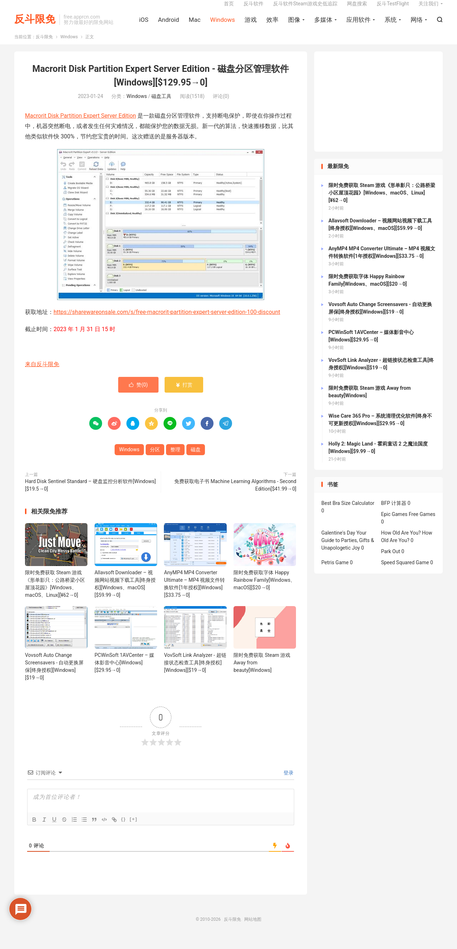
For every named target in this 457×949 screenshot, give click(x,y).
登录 (287, 782)
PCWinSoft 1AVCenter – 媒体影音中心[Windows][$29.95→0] (124, 672)
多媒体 (323, 25)
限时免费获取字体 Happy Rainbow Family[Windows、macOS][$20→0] (264, 589)
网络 (417, 25)
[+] (133, 828)
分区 (155, 459)
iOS (144, 25)
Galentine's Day (338, 542)
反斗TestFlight (393, 9)
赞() (138, 394)
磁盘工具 (161, 106)
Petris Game (334, 572)
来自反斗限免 (42, 373)
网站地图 (252, 928)
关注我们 (428, 9)
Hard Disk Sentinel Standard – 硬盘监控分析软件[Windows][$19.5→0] (90, 494)
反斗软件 (253, 9)
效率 (272, 25)
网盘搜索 (357, 9)
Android (168, 25)
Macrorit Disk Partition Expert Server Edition (80, 125)
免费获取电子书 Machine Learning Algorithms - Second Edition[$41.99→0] (235, 494)
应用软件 (358, 25)
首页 (229, 9)
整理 (175, 459)
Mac (195, 25)
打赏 (183, 394)
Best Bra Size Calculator (348, 513)
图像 (294, 25)
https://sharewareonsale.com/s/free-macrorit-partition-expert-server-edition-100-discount (167, 321)
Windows (222, 25)
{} (123, 828)
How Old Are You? (401, 542)
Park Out (390, 561)
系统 (391, 25)
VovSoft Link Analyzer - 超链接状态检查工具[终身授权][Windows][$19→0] (195, 672)
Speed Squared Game (405, 572)
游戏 (251, 25)
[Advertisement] (378, 111)
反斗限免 (35, 25)
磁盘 (196, 459)
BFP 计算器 (393, 513)
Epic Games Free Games (408, 524)
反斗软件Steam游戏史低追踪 (305, 9)
